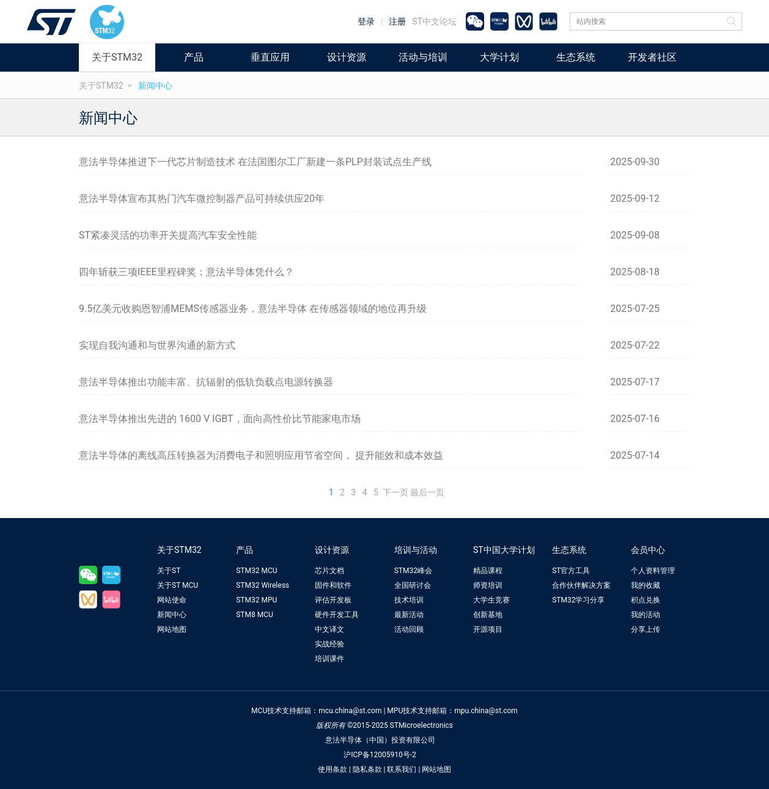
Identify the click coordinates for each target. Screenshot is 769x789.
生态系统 (575, 57)
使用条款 (332, 769)
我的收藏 (645, 585)
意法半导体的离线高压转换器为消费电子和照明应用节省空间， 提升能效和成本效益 (261, 455)
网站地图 (171, 629)
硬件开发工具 (337, 614)
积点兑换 (645, 600)
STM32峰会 (413, 570)
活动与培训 (423, 57)
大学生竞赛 (491, 600)
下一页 (395, 492)
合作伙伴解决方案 (581, 585)
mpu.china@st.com (486, 710)
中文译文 (329, 629)
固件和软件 (333, 585)
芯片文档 (329, 570)
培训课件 (329, 658)
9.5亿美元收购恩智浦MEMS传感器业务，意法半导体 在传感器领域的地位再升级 (253, 308)
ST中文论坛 (434, 21)
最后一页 (427, 492)
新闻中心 (155, 86)
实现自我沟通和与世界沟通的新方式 (157, 345)
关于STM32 (117, 57)
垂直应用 (270, 57)
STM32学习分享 (578, 600)
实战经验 (329, 644)
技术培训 (409, 600)
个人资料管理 (653, 570)
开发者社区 (652, 57)
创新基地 (487, 614)
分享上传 (645, 629)
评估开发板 (333, 600)
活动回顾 (409, 629)
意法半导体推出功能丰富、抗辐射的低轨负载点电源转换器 (206, 382)
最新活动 (409, 614)
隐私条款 (367, 769)
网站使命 (171, 600)
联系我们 (401, 769)
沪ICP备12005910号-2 (380, 754)
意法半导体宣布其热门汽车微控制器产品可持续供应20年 (202, 198)
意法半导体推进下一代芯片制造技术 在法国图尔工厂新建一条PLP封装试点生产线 (255, 162)
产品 (194, 57)
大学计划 (499, 57)
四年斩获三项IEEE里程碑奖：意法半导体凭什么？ (186, 272)
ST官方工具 (571, 570)
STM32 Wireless (262, 585)
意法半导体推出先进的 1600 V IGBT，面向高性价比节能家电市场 (220, 418)
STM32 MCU (256, 570)
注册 (397, 21)
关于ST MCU (177, 585)
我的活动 (645, 614)
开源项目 (487, 629)
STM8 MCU (254, 614)
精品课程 (487, 570)
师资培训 (487, 585)
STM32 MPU (256, 600)
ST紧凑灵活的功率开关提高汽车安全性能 (168, 235)
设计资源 (346, 57)
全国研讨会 (412, 585)
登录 (366, 21)
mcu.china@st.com (349, 710)
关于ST (168, 570)
